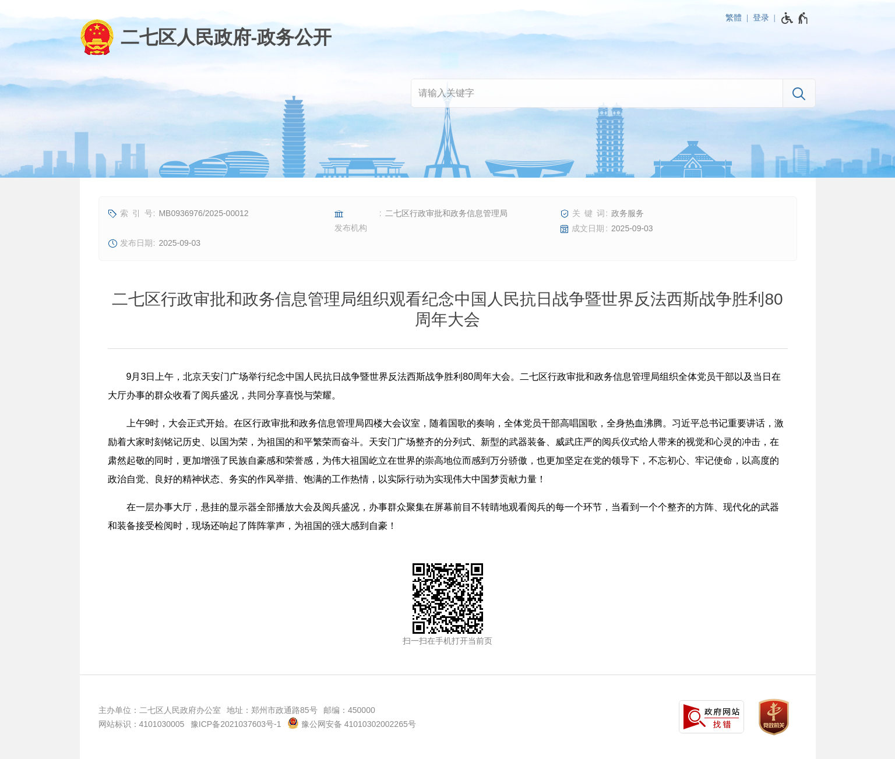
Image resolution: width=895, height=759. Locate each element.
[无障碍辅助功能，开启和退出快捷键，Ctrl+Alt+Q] (795, 18)
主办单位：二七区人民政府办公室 (159, 710)
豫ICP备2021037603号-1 (236, 724)
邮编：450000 (349, 710)
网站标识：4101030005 (141, 724)
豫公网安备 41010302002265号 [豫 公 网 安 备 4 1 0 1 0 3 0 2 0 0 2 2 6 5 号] (351, 723)
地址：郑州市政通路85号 (272, 710)
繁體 (733, 17)
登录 (761, 17)
